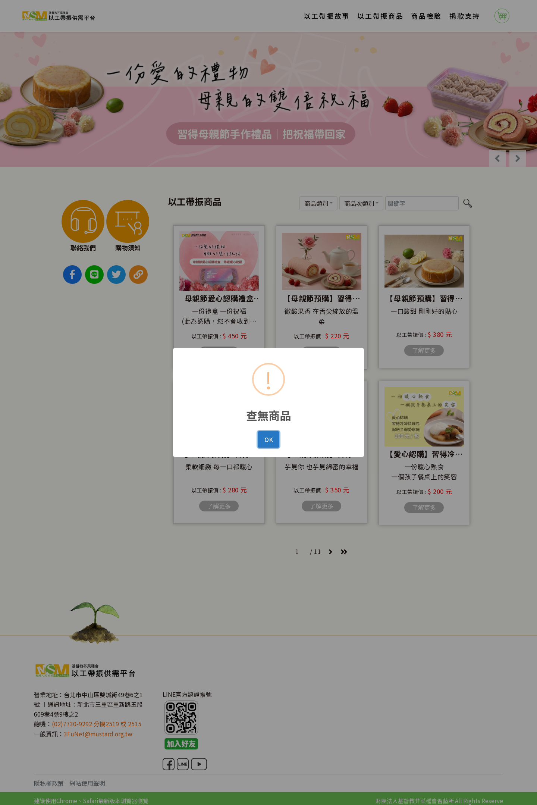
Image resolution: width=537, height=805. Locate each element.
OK (268, 439)
